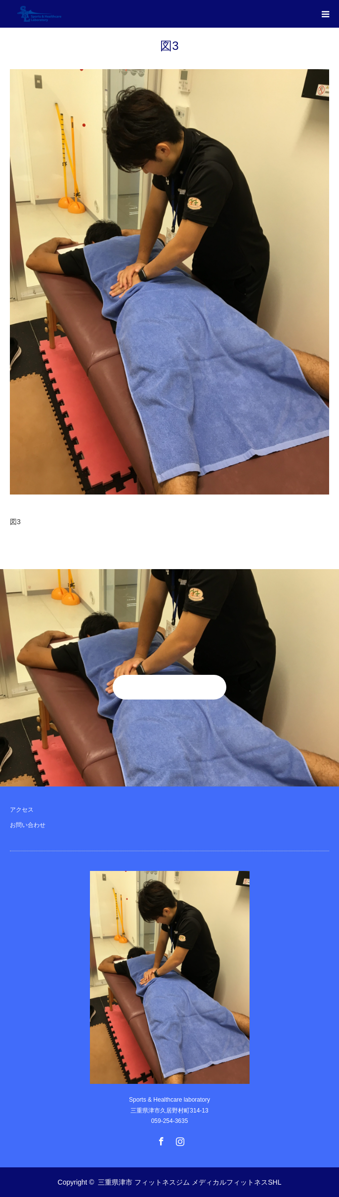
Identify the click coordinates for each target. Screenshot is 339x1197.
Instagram (178, 1139)
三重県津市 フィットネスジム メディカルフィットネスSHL (189, 1182)
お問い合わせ (27, 825)
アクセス (22, 809)
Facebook (160, 1139)
